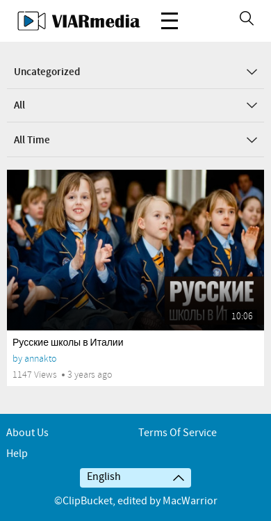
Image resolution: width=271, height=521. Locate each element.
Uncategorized (135, 72)
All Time (135, 140)
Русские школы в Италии (68, 343)
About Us (27, 433)
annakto (40, 358)
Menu (169, 14)
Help (17, 454)
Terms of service (177, 433)
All (135, 105)
